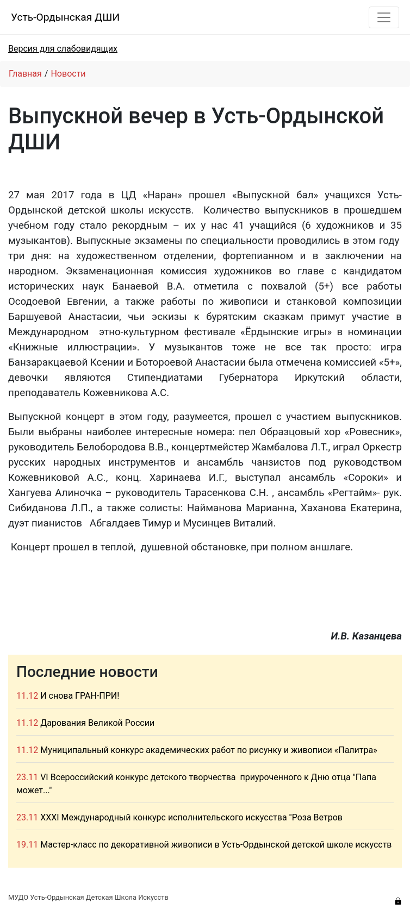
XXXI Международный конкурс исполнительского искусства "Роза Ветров (191, 817)
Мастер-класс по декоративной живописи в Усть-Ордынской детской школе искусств (216, 844)
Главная (25, 73)
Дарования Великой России (97, 723)
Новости (68, 73)
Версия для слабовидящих (62, 48)
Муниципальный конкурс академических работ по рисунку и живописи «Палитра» (208, 750)
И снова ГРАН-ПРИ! (79, 696)
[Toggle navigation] (384, 17)
